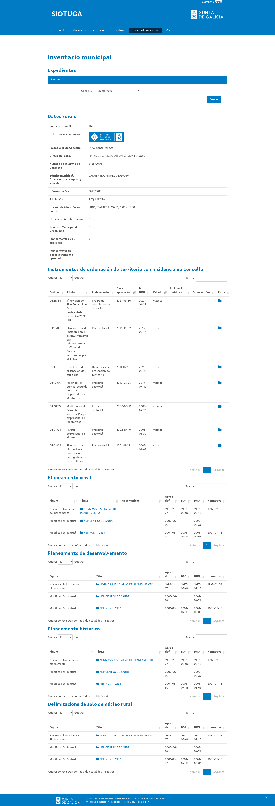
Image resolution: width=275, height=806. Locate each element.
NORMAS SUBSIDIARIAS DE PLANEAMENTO (124, 584)
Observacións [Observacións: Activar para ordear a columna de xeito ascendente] (201, 292)
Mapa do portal (144, 802)
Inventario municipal (145, 30)
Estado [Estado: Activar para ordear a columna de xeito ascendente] (157, 292)
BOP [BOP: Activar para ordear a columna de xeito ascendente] (183, 500)
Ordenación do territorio (88, 30)
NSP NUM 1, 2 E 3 (92, 532)
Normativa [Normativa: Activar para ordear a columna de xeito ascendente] (214, 500)
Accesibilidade (115, 802)
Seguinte (218, 470)
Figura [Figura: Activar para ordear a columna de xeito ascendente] (54, 500)
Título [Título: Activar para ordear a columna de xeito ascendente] (71, 292)
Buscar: (206, 278)
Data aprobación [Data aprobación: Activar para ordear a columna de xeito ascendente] (124, 290)
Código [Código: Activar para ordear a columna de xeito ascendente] (54, 292)
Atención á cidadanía (96, 802)
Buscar (214, 99)
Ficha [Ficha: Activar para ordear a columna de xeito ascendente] (221, 292)
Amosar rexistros (66, 278)
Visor (169, 30)
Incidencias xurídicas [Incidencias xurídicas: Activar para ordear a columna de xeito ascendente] (177, 290)
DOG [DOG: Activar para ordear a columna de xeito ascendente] (197, 500)
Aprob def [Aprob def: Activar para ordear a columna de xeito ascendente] (169, 499)
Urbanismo (118, 30)
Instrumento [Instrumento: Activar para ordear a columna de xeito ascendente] (100, 292)
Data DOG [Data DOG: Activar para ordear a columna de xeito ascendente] (142, 290)
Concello (86, 91)
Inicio (61, 30)
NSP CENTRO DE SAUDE (96, 521)
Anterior (195, 470)
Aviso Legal (129, 802)
